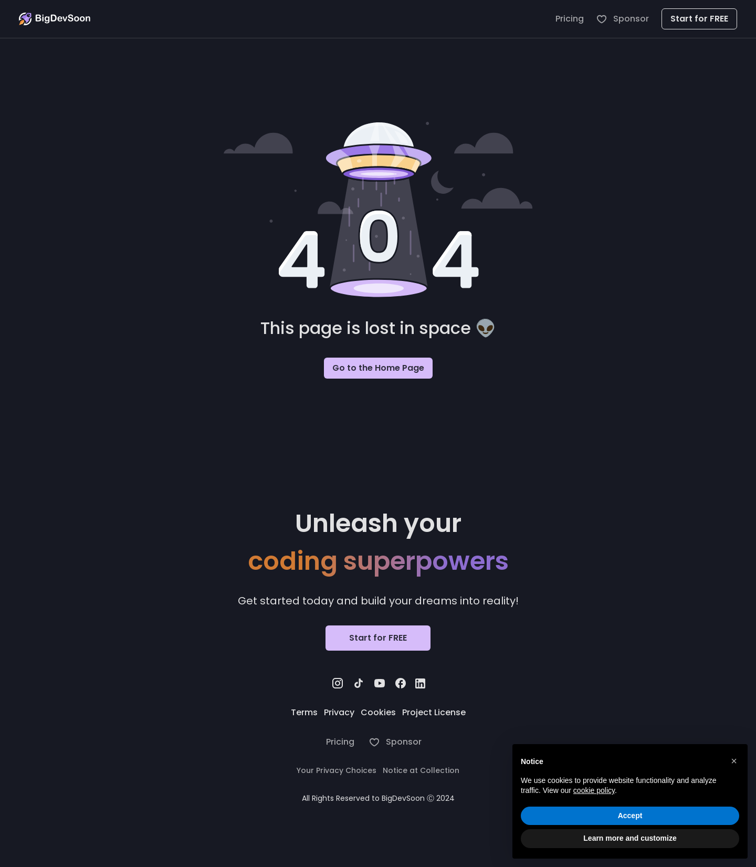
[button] (734, 761)
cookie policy (594, 790)
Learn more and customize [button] (629, 838)
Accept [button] (630, 815)
